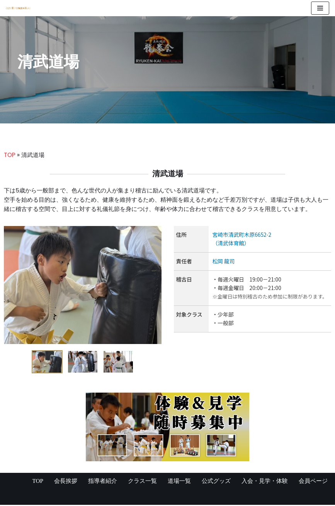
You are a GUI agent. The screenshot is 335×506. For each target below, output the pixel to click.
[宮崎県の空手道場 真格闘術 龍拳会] (18, 8)
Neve (13, 497)
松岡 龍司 (224, 263)
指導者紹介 (91, 482)
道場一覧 (171, 482)
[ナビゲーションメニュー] (320, 8)
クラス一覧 (132, 482)
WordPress (80, 497)
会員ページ (312, 482)
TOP (10, 155)
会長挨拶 (52, 482)
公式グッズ (210, 482)
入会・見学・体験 (261, 482)
